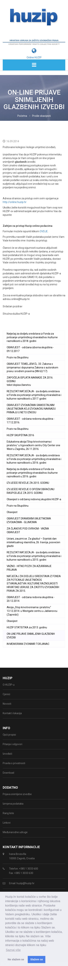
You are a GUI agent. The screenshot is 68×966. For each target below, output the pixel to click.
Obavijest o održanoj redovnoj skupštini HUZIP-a (34, 499)
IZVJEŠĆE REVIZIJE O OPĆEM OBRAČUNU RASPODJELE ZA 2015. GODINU (30, 491)
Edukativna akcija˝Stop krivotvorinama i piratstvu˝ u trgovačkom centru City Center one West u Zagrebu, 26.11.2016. (33, 445)
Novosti (7, 703)
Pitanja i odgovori (12, 744)
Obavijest (12, 512)
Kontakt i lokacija (12, 713)
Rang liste (8, 813)
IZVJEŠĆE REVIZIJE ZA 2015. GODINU (28, 482)
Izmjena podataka (13, 803)
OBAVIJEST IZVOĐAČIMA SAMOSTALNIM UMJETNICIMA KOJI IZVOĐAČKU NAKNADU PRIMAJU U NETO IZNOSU (31, 409)
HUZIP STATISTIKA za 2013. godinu (27, 627)
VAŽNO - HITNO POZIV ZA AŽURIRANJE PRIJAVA (29, 568)
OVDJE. (44, 231)
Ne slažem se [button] (16, 959)
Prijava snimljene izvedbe (17, 794)
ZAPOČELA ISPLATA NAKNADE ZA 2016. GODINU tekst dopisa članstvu (30, 381)
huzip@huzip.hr (25, 883)
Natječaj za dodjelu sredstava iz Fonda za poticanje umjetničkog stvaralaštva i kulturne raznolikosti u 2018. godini (32, 337)
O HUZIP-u (9, 684)
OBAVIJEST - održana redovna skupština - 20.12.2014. (31, 599)
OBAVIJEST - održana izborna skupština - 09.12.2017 (30, 349)
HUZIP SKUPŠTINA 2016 (20, 435)
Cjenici (6, 694)
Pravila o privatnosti (14, 763)
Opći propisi (9, 734)
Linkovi (7, 822)
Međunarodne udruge (15, 832)
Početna (22, 115)
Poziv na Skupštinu (17, 357)
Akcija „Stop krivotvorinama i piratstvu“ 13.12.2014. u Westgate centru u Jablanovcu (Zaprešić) (32, 611)
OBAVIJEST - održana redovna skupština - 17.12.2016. (31, 420)
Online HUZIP (34, 57)
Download (8, 772)
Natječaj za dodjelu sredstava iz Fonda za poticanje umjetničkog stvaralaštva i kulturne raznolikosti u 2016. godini (32, 473)
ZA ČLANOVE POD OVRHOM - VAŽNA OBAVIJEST (28, 530)
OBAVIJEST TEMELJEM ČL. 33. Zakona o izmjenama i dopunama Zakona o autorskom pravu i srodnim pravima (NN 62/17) (32, 367)
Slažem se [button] (36, 959)
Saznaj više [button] (13, 950)
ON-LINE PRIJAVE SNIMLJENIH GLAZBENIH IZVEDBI (31, 635)
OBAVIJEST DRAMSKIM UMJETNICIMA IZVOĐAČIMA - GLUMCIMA (29, 520)
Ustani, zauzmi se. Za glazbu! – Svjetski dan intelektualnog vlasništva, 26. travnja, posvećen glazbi (33, 542)
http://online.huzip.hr (14, 202)
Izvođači (7, 753)
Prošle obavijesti (41, 115)
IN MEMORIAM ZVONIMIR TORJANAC (28, 643)
